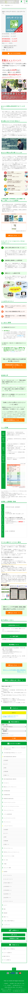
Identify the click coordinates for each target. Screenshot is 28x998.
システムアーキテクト (7, 826)
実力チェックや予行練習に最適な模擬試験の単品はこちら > (14, 670)
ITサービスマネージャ (7, 848)
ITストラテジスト (6, 822)
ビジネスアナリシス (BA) (8, 856)
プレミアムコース (7, 875)
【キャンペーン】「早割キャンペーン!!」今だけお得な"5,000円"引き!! (13, 748)
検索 (14, 738)
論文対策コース (7, 897)
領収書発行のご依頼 (14, 938)
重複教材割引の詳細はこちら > (14, 366)
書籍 (4, 767)
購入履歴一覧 (20, 335)
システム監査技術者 (7, 814)
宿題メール (6, 775)
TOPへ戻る (14, 969)
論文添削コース (7, 893)
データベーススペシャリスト (9, 802)
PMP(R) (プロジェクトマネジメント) (10, 852)
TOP (2, 5)
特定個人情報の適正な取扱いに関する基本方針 (13, 987)
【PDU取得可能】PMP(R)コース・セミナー (12, 752)
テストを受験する (6, 959)
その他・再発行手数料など (8, 920)
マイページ (21, 2)
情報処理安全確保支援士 (8, 798)
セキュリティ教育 (6, 867)
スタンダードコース (8, 879)
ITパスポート (5, 783)
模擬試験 (5, 771)
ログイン (14, 712)
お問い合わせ (14, 934)
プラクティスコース (8, 901)
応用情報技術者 (6, 794)
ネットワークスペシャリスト (9, 818)
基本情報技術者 (6, 790)
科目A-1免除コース (7, 882)
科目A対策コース (7, 890)
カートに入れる (14, 53)
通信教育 (5, 760)
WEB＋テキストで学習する (8, 949)
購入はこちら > (14, 235)
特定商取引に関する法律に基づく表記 (17, 983)
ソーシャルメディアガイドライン (19, 989)
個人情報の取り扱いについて (18, 985)
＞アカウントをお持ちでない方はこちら (10, 715)
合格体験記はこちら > (14, 420)
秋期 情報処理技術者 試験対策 (9, 779)
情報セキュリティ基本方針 (6, 989)
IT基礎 (4, 863)
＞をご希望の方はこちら (9, 716)
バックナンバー (6, 924)
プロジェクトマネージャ (8, 810)
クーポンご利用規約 (7, 985)
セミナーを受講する (7, 952)
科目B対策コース (7, 886)
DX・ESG (5, 860)
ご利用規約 (6, 983)
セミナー (5, 764)
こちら (12, 351)
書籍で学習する (6, 956)
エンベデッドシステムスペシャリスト (10, 806)
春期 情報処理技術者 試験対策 (9, 756)
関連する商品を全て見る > (14, 680)
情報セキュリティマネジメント (9, 787)
